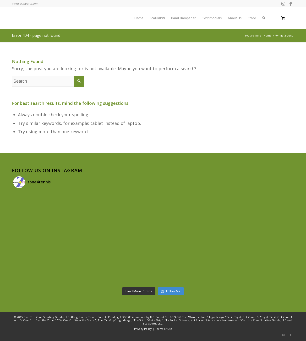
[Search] (263, 18)
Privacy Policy (143, 328)
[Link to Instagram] (283, 3)
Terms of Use (163, 328)
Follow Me (170, 291)
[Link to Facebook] (290, 3)
